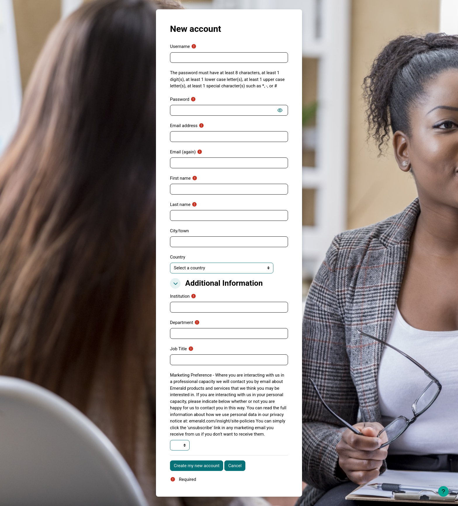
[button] (175, 283)
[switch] (281, 110)
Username (180, 46)
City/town (179, 230)
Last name (180, 204)
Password (179, 99)
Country (177, 257)
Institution (180, 296)
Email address (183, 125)
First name (180, 178)
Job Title (178, 348)
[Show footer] (443, 491)
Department (181, 322)
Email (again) (183, 152)
